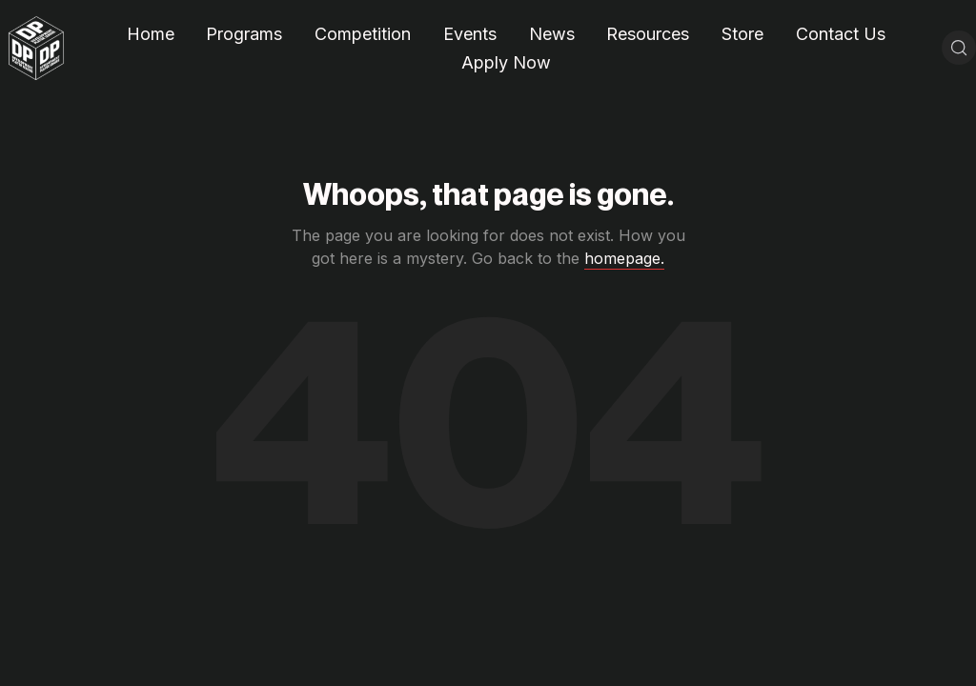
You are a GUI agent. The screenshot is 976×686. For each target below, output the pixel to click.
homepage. (624, 258)
